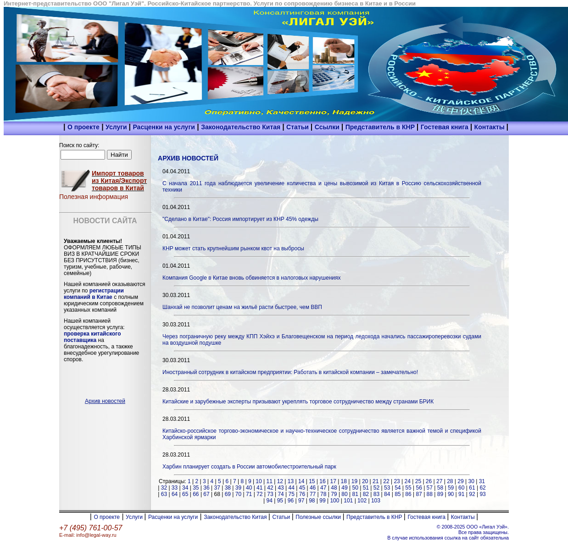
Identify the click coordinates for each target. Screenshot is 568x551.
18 (344, 481)
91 (461, 494)
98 (312, 500)
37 (217, 488)
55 (408, 488)
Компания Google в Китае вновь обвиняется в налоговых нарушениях (251, 278)
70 (238, 494)
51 (366, 488)
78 (323, 494)
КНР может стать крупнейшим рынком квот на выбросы (233, 248)
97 (301, 500)
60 (461, 488)
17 (333, 481)
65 (185, 494)
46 (313, 488)
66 (196, 494)
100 (334, 500)
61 (472, 488)
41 (259, 488)
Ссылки (328, 127)
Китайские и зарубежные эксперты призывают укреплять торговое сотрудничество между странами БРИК (298, 401)
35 (196, 488)
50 (355, 488)
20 (365, 481)
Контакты (490, 127)
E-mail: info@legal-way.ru (88, 535)
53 (387, 488)
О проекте (83, 127)
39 (238, 488)
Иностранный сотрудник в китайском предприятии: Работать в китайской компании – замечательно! (290, 372)
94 (270, 500)
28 (450, 481)
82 (366, 494)
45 (302, 488)
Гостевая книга (445, 127)
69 (228, 494)
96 (291, 500)
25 (418, 481)
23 (397, 481)
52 (376, 488)
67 (206, 494)
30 (471, 481)
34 (185, 488)
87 (419, 494)
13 (291, 481)
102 (362, 500)
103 (375, 500)
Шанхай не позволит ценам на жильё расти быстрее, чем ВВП (242, 307)
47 (323, 488)
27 (439, 481)
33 (175, 488)
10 (259, 481)
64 (175, 494)
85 (398, 494)
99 (322, 500)
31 (482, 481)
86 (408, 494)
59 (451, 488)
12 (280, 481)
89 (440, 494)
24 (408, 481)
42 (270, 488)
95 (280, 500)
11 (270, 481)
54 (398, 488)
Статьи (298, 127)
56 (419, 488)
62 (482, 488)
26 (429, 481)
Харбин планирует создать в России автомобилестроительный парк (249, 466)
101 (348, 500)
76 (302, 494)
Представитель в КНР (381, 127)
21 (376, 481)
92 (472, 494)
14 (301, 481)
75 (292, 494)
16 (322, 481)
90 (451, 494)
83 (376, 494)
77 (313, 494)
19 (354, 481)
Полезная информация (93, 196)
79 (334, 494)
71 (249, 494)
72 (259, 494)
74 (281, 494)
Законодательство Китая (241, 127)
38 (228, 488)
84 (387, 494)
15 (312, 481)
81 (355, 494)
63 (164, 494)
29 (460, 481)
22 (386, 481)
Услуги (117, 127)
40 (249, 488)
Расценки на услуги (164, 127)
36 (206, 488)
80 (344, 494)
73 (270, 494)
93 (482, 494)
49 (344, 488)
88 (430, 494)
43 (281, 488)
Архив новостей (105, 401)
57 (430, 488)
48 (334, 488)
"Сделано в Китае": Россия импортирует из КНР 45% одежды (240, 219)
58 (440, 488)
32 (164, 488)
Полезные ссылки (318, 517)
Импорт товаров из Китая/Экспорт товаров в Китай (119, 181)
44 (292, 488)
